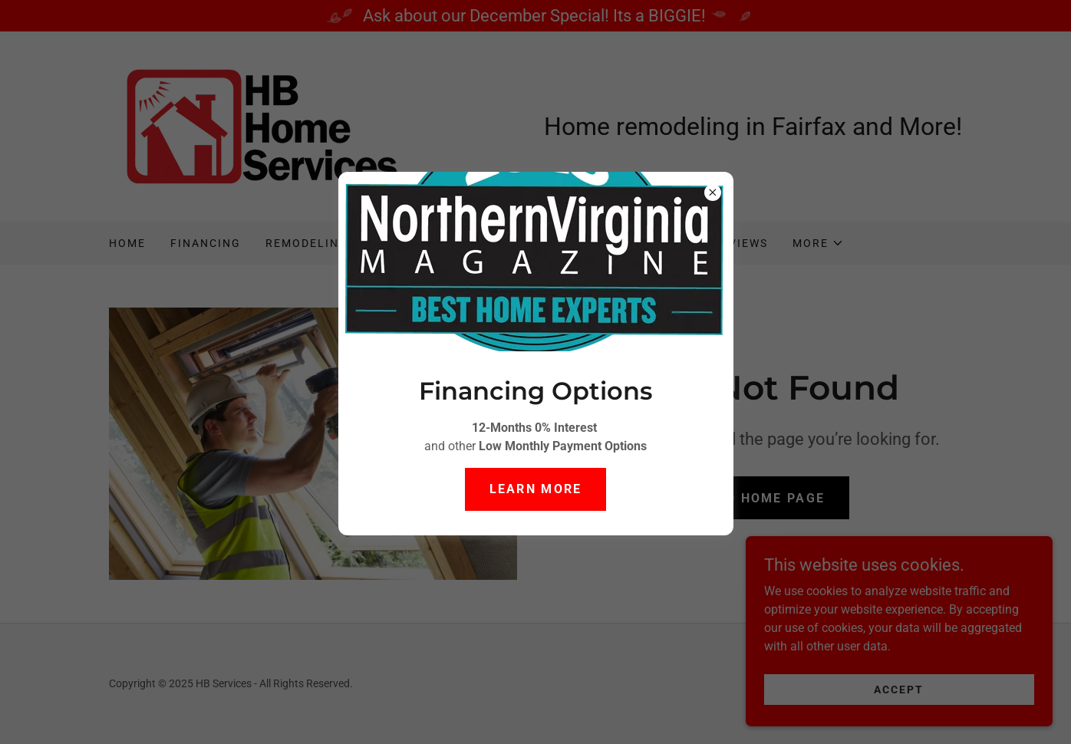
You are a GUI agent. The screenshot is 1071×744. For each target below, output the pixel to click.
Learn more (535, 489)
